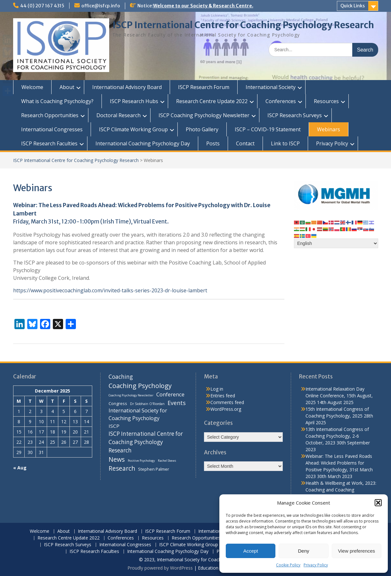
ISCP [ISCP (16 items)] (114, 426)
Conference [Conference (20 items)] (170, 394)
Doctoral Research (118, 115)
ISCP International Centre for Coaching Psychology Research (243, 25)
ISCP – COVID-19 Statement (268, 129)
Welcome (32, 87)
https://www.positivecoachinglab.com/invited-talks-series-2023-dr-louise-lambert (110, 290)
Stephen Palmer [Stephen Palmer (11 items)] (153, 469)
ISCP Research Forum (203, 87)
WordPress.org (225, 409)
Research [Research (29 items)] (122, 468)
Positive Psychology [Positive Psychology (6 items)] (141, 460)
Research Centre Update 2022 (212, 101)
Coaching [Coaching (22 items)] (121, 376)
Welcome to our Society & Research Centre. (203, 6)
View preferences (356, 551)
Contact (245, 143)
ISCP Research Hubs (134, 101)
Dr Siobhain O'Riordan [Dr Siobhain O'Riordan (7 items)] (147, 404)
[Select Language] (336, 243)
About (67, 87)
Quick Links (352, 6)
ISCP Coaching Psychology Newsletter (204, 115)
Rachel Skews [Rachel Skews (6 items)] (167, 460)
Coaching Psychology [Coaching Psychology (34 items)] (140, 385)
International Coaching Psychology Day (142, 143)
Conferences (280, 101)
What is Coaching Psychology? (57, 101)
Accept (250, 551)
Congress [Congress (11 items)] (118, 403)
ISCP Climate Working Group (133, 129)
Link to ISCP (285, 143)
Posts (213, 143)
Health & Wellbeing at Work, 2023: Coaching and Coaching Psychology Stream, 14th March (340, 489)
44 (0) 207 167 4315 (42, 6)
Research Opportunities (49, 115)
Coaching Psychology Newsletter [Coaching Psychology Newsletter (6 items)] (131, 395)
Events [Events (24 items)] (176, 403)
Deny (303, 551)
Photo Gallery (202, 129)
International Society (271, 87)
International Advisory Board (127, 87)
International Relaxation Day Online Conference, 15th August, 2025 (339, 395)
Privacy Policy (316, 565)
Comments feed (227, 402)
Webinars (328, 129)
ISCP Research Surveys (294, 115)
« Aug (20, 468)
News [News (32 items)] (117, 459)
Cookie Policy (288, 565)
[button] (378, 502)
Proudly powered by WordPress (160, 568)
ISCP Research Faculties (49, 143)
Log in (216, 389)
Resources (326, 101)
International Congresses (52, 129)
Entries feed (222, 396)
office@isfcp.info (100, 6)
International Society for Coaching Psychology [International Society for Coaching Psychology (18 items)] (138, 414)
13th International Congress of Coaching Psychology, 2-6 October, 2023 (337, 436)
